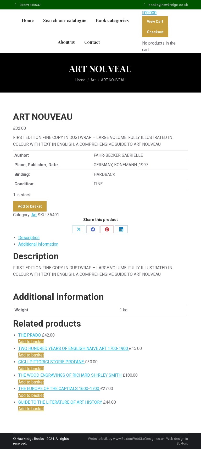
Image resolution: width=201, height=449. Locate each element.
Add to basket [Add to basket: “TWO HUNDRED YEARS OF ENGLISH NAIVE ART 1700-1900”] (31, 355)
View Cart (155, 21)
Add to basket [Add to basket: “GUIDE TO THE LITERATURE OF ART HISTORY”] (31, 408)
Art (34, 214)
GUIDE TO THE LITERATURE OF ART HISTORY (60, 402)
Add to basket (30, 206)
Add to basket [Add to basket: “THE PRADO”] (31, 341)
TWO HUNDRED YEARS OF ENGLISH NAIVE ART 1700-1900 (73, 348)
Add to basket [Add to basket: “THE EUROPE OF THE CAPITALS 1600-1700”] (31, 395)
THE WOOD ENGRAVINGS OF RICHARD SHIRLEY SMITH (70, 375)
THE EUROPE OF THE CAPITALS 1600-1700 (59, 388)
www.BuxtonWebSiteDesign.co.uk (139, 439)
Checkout (155, 32)
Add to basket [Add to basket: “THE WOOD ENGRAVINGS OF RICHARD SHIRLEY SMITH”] (31, 382)
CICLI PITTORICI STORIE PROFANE (51, 361)
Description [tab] (29, 237)
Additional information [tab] (38, 244)
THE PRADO (30, 335)
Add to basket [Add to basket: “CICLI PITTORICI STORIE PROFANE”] (31, 368)
